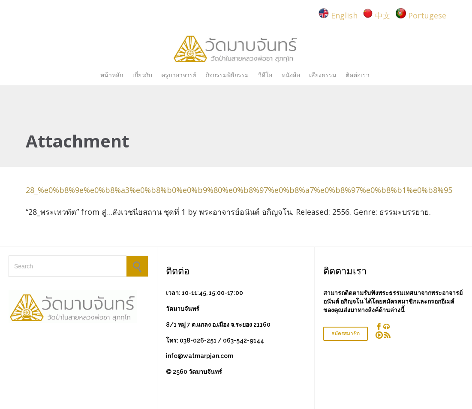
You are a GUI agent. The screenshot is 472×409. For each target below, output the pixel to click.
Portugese (427, 15)
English (344, 15)
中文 (383, 15)
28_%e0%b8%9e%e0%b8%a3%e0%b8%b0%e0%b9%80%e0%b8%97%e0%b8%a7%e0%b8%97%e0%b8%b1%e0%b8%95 (239, 190)
